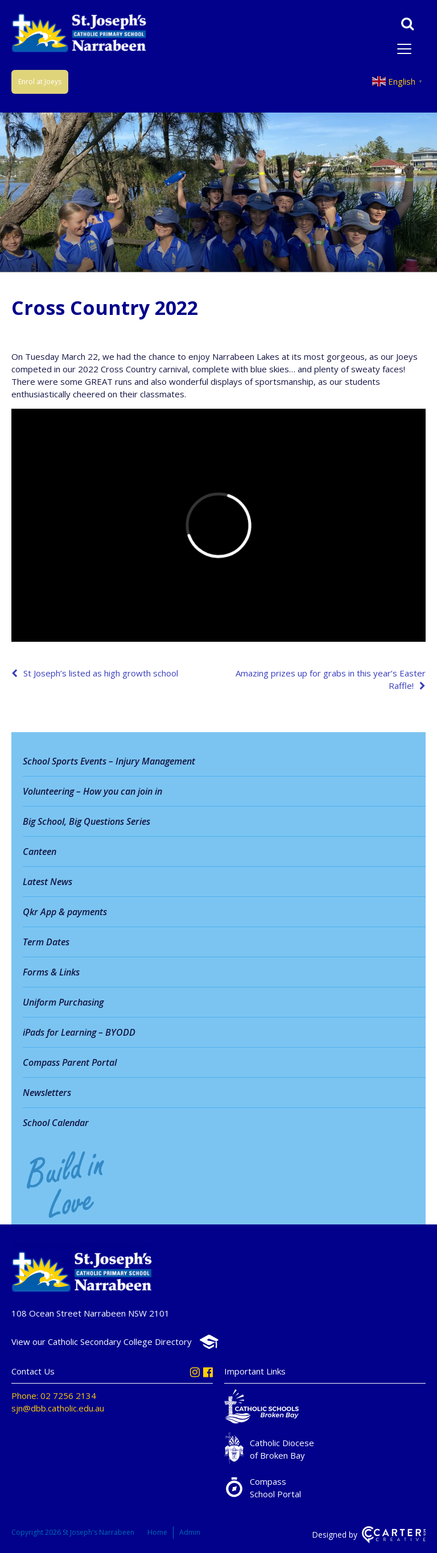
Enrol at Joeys (39, 81)
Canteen (39, 851)
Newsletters (47, 1092)
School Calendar (56, 1122)
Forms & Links (51, 972)
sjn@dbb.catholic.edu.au (57, 1408)
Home (157, 1532)
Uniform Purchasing (63, 1002)
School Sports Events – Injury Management (109, 761)
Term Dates (46, 942)
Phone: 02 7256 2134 (53, 1395)
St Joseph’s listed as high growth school (100, 673)
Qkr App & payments (65, 912)
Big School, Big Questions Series (86, 821)
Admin (189, 1532)
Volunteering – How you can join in (92, 791)
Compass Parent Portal (70, 1062)
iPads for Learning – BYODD (79, 1032)
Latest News (47, 881)
